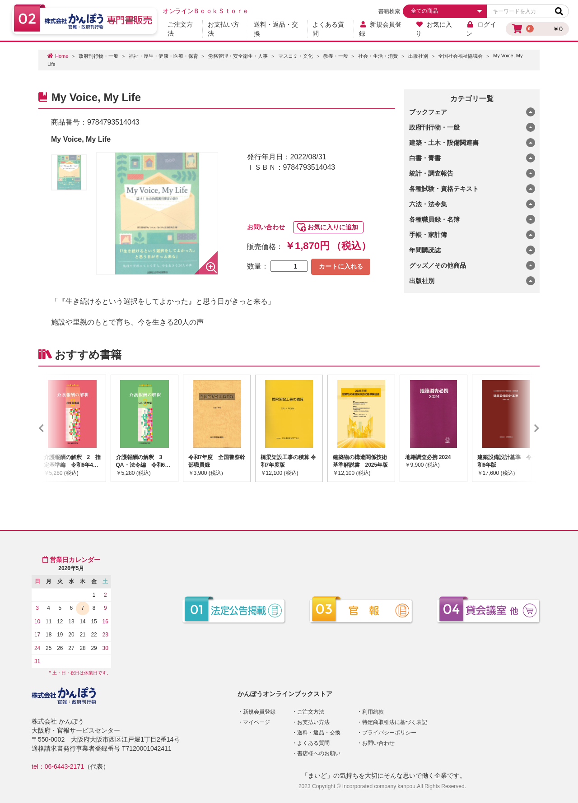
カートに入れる (341, 266)
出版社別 (418, 56)
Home (61, 56)
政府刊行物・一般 (98, 56)
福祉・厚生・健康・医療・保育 (163, 56)
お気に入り (433, 29)
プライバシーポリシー (389, 732)
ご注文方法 (180, 29)
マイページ (256, 722)
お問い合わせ (266, 227)
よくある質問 (328, 29)
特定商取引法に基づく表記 (394, 722)
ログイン (481, 29)
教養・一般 (335, 56)
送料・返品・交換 (276, 29)
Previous (54, 428)
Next (523, 428)
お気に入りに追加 (333, 227)
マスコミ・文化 (295, 56)
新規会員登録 (380, 29)
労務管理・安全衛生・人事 (238, 56)
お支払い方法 (223, 29)
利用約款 (373, 712)
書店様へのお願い (318, 753)
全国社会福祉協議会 (460, 56)
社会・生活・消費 (378, 56)
